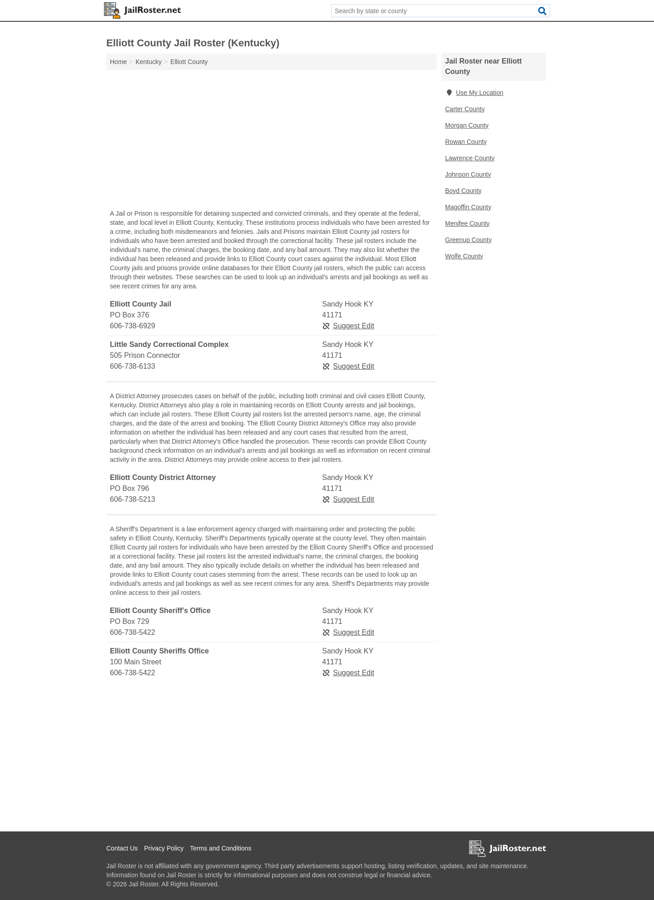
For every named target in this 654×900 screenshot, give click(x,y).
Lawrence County (470, 158)
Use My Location (474, 92)
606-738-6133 (132, 366)
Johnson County (468, 174)
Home (118, 61)
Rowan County (466, 141)
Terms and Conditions (220, 848)
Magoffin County (468, 207)
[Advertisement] (271, 141)
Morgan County (467, 125)
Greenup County (468, 239)
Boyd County (463, 190)
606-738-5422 (132, 632)
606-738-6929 (132, 326)
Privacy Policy (163, 848)
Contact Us (122, 848)
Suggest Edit (348, 326)
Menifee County (467, 223)
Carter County (465, 109)
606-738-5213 (132, 499)
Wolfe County (464, 256)
